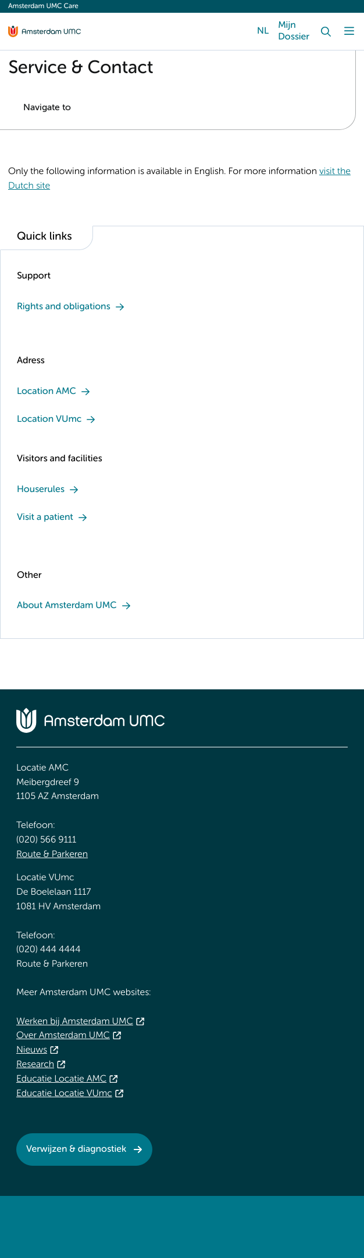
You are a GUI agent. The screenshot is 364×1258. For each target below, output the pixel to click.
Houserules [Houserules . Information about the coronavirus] (41, 489)
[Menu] (349, 31)
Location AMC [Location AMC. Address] (46, 391)
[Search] (326, 31)
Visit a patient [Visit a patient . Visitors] (45, 517)
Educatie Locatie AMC (61, 1079)
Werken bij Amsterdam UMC (74, 1021)
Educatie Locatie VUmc (64, 1093)
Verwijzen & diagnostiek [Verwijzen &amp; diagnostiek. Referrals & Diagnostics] (76, 1149)
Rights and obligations (63, 307)
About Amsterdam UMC (67, 605)
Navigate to (47, 108)
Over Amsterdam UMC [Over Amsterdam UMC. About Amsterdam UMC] (63, 1035)
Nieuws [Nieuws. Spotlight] (31, 1050)
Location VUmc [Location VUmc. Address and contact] (49, 419)
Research (35, 1064)
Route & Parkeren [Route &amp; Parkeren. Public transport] (52, 854)
